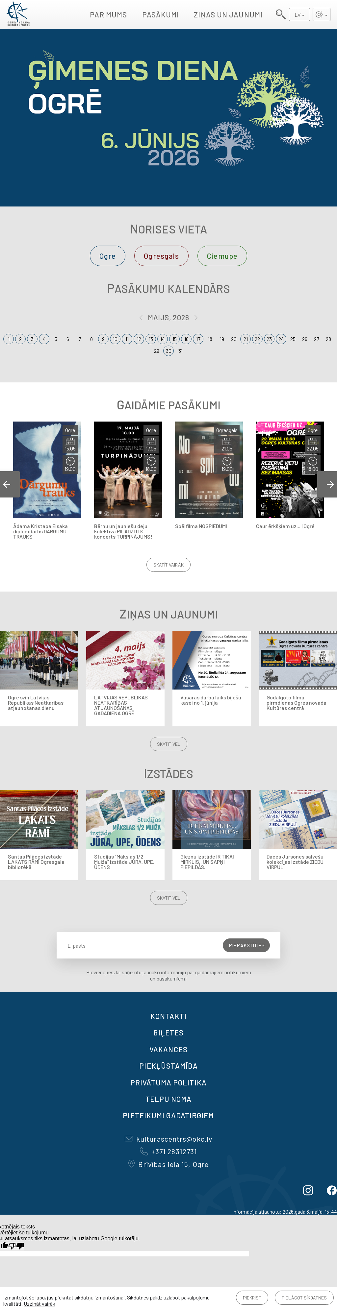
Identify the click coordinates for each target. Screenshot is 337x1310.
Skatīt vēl (168, 744)
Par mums (108, 14)
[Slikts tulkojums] (16, 1246)
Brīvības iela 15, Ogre (168, 1164)
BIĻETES (168, 1032)
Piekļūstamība (168, 1065)
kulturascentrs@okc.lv (168, 1138)
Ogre (107, 256)
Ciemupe (222, 256)
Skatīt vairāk (168, 565)
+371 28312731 (168, 1151)
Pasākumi (160, 14)
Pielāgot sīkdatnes (304, 1297)
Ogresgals (161, 256)
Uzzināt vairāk (39, 1303)
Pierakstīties (247, 945)
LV (297, 15)
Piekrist (252, 1297)
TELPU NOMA (168, 1099)
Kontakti (168, 1016)
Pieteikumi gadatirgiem (168, 1115)
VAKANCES (168, 1049)
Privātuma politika (168, 1082)
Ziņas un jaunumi (228, 14)
